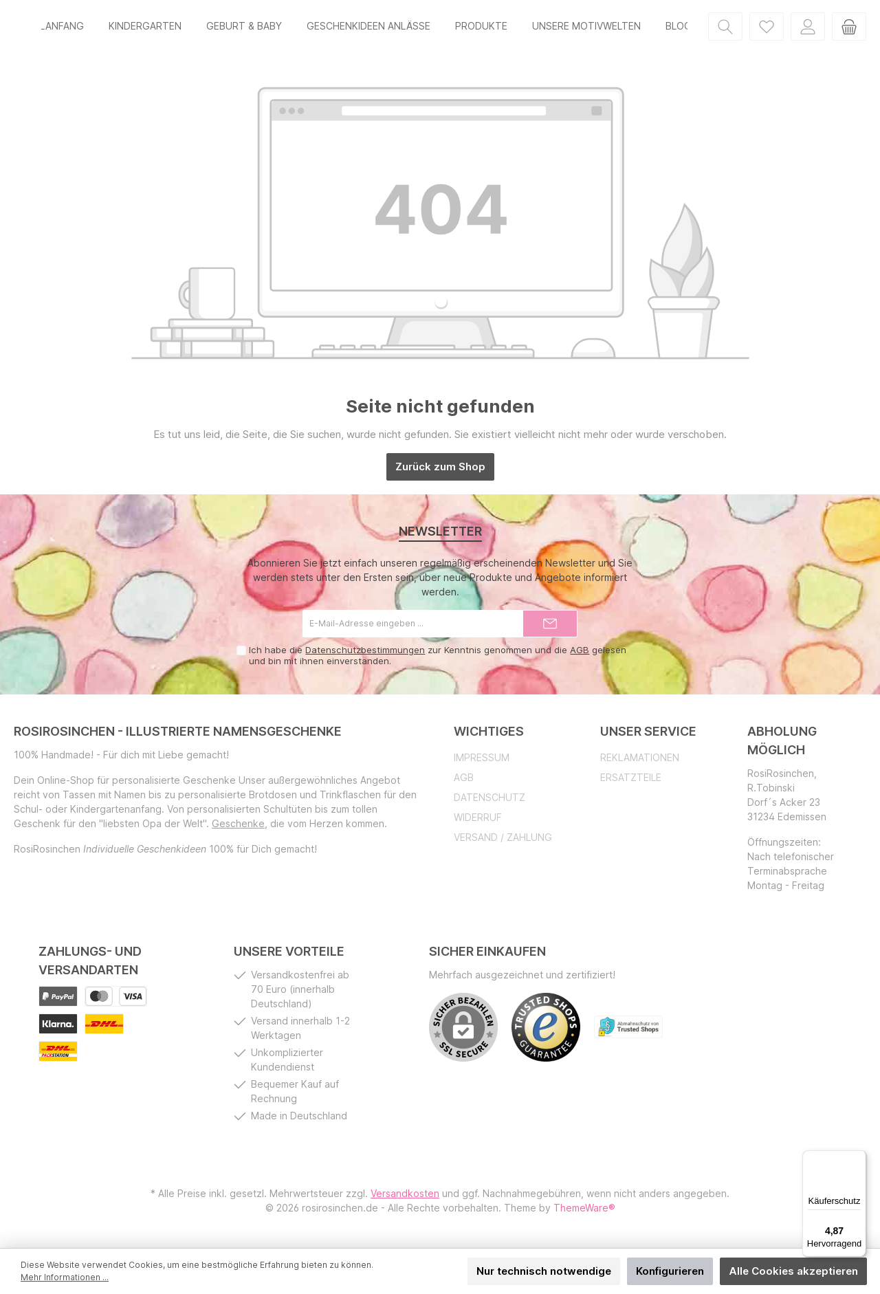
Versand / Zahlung (503, 842)
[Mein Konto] (808, 28)
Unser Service (648, 737)
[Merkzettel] (766, 28)
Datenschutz (489, 803)
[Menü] (858, 1158)
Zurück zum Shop (440, 472)
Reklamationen (639, 763)
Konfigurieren (670, 1270)
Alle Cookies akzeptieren (793, 1270)
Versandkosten (405, 1199)
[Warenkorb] (849, 28)
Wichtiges (489, 737)
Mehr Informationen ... (65, 1277)
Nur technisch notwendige (543, 1270)
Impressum (481, 763)
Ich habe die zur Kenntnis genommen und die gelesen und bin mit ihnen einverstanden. (437, 661)
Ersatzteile (630, 783)
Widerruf (478, 823)
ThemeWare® (584, 1213)
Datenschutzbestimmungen (365, 655)
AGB (579, 655)
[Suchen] (725, 28)
